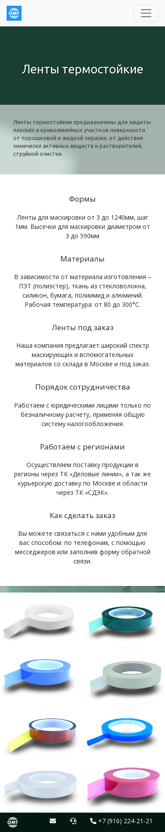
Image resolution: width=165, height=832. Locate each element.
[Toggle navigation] (146, 13)
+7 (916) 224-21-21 (121, 821)
